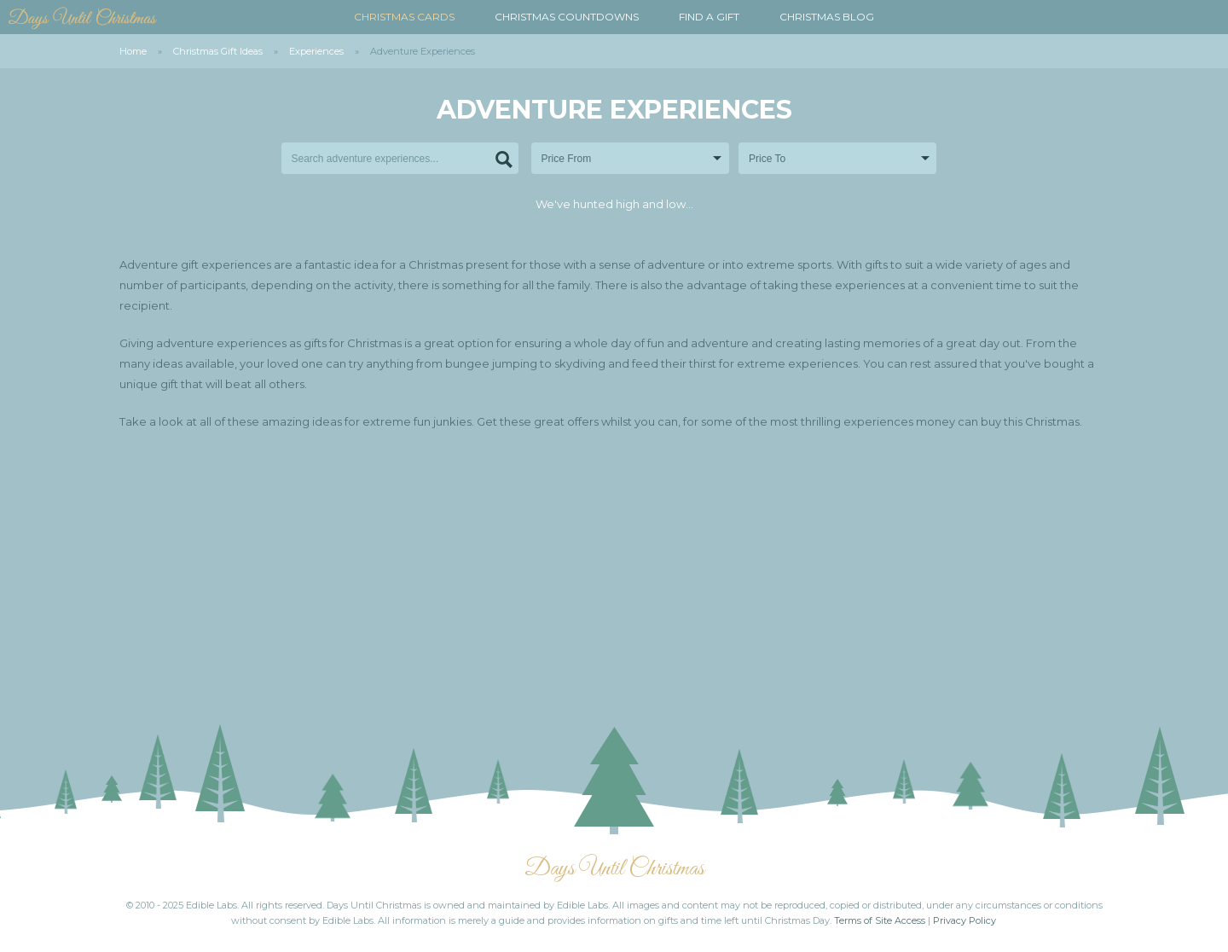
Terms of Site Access (879, 920)
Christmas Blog (826, 16)
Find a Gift (709, 16)
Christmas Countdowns (567, 16)
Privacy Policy (964, 920)
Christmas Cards (404, 16)
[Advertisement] (614, 585)
